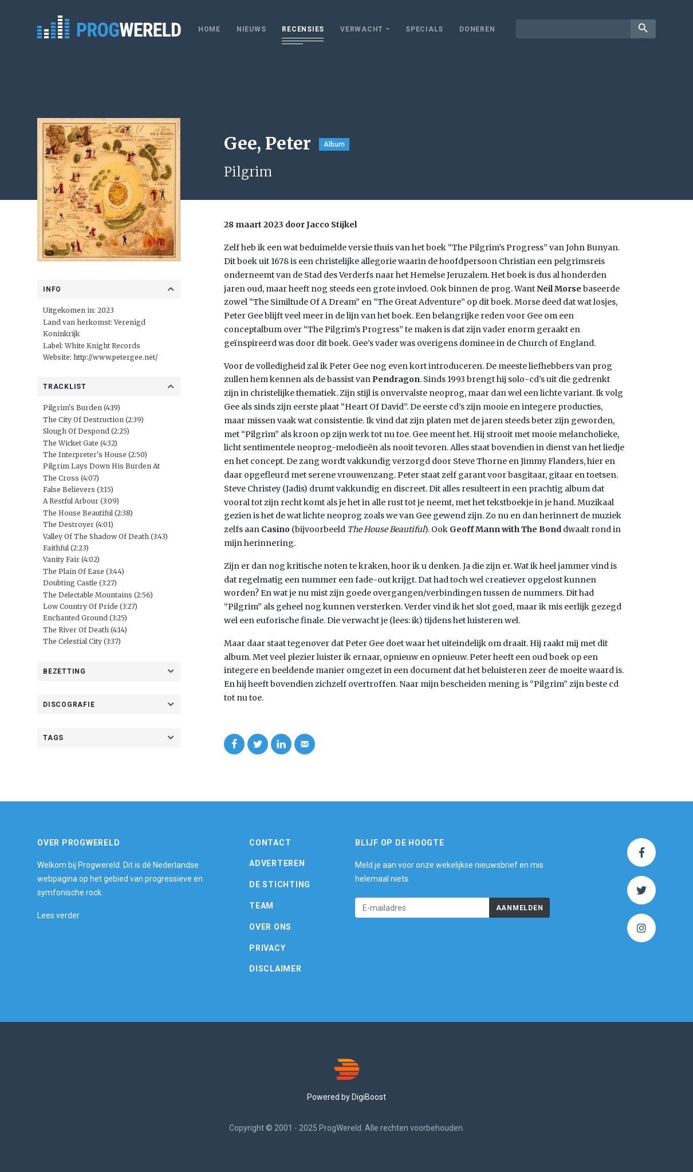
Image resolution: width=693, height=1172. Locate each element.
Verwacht (361, 29)
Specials (424, 29)
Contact (270, 842)
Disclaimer (275, 968)
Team (261, 905)
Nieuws (251, 29)
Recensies (303, 29)
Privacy (267, 948)
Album (334, 144)
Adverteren (277, 863)
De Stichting (279, 884)
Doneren (477, 29)
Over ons (270, 926)
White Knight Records (102, 345)
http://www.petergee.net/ (115, 357)
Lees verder (58, 915)
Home (209, 29)
